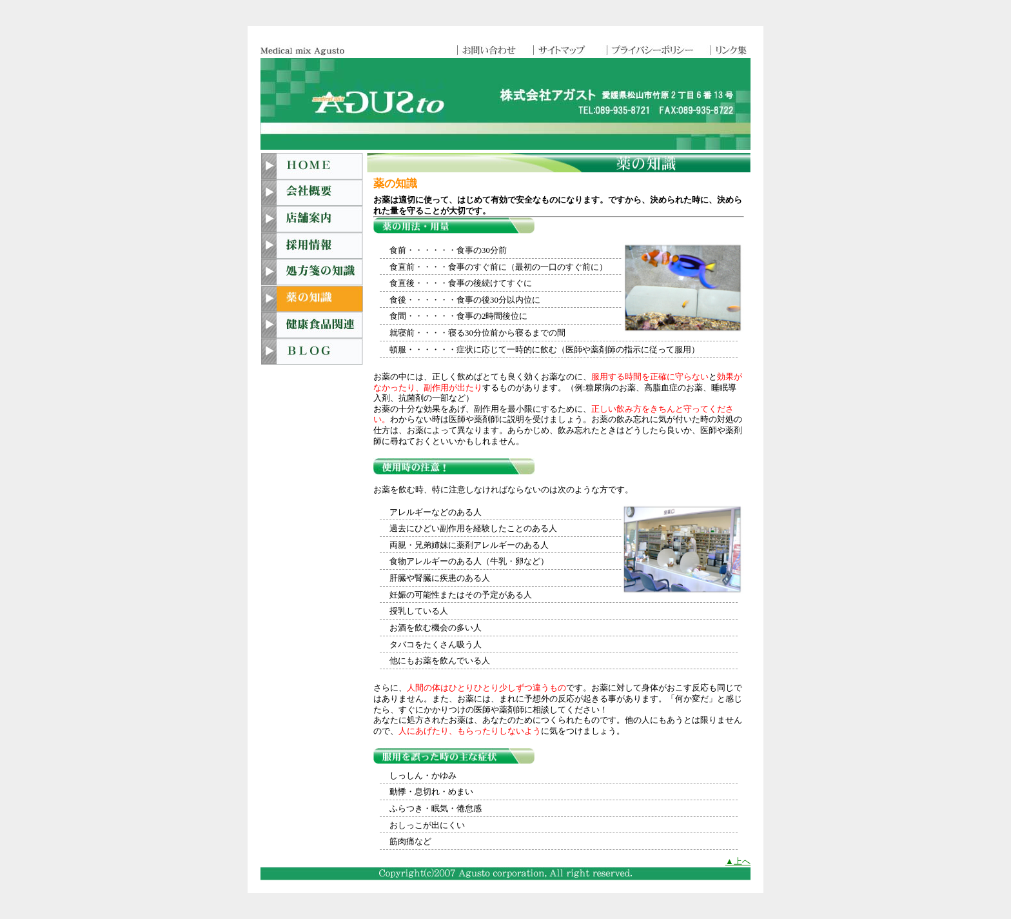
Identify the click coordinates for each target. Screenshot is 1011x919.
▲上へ (738, 861)
